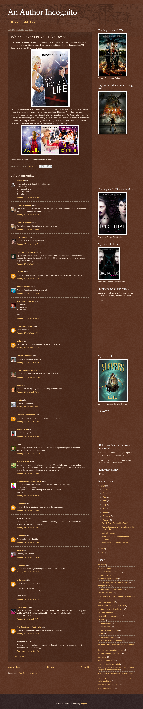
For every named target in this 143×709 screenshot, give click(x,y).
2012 (103, 549)
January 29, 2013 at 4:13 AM (28, 528)
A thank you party (109, 533)
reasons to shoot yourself (108, 630)
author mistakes (104, 575)
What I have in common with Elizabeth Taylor (115, 673)
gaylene (20, 385)
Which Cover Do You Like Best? (115, 523)
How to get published (106, 602)
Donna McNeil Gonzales (27, 370)
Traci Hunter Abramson (27, 252)
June (105, 501)
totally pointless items (106, 661)
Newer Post (14, 667)
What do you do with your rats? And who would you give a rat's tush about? (116, 669)
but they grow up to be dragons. (110, 589)
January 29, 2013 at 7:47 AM (28, 542)
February (106, 516)
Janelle (20, 550)
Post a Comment (20, 656)
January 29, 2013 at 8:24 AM (28, 557)
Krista (19, 400)
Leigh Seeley (22, 607)
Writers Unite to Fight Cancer (29, 481)
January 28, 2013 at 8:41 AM (28, 421)
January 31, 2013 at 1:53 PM (28, 634)
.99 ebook (102, 565)
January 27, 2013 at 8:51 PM (28, 348)
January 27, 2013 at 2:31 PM (28, 197)
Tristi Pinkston (23, 237)
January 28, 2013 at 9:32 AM (28, 436)
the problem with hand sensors (110, 641)
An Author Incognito (42, 11)
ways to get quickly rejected (109, 664)
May (105, 504)
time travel (102, 657)
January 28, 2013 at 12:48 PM (29, 453)
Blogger (84, 703)
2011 (103, 552)
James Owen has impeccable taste (112, 606)
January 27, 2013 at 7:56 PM (28, 333)
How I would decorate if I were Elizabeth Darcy (116, 596)
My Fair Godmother (105, 613)
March (105, 512)
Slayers (101, 634)
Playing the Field (104, 623)
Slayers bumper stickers (107, 637)
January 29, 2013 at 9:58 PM (28, 619)
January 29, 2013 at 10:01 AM (28, 572)
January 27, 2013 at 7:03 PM (28, 318)
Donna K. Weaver (24, 205)
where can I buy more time (108, 685)
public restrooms (104, 627)
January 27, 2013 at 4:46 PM (28, 279)
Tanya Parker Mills (24, 356)
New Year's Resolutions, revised (115, 543)
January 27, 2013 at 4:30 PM (28, 229)
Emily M (20, 272)
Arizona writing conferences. (109, 572)
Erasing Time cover (105, 593)
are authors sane (104, 568)
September (107, 489)
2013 (103, 486)
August (106, 493)
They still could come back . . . (110, 653)
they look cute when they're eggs (111, 650)
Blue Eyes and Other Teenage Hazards (113, 582)
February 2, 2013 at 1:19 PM (28, 651)
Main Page (29, 22)
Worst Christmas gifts (106, 688)
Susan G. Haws (23, 462)
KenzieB (20, 181)
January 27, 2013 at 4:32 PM (28, 244)
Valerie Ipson (22, 430)
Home (14, 22)
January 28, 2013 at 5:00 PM (28, 496)
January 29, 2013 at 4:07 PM (28, 599)
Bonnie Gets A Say (25, 326)
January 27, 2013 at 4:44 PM (28, 264)
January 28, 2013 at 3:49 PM (28, 473)
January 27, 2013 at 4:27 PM (28, 215)
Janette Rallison (24, 287)
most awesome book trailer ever (110, 609)
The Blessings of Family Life (29, 627)
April (105, 508)
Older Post (86, 667)
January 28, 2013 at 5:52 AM (28, 392)
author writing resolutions (108, 579)
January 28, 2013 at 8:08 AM (28, 407)
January (106, 520)
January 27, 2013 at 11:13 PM (29, 377)
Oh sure (101, 620)
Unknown (21, 504)
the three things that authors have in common (116, 644)
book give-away (104, 586)
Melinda (20, 341)
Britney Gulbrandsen (25, 301)
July (104, 497)
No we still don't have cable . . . (110, 616)
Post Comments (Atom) (28, 673)
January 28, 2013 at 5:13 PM (28, 510)
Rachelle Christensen (26, 415)
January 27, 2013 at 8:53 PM (28, 362)
